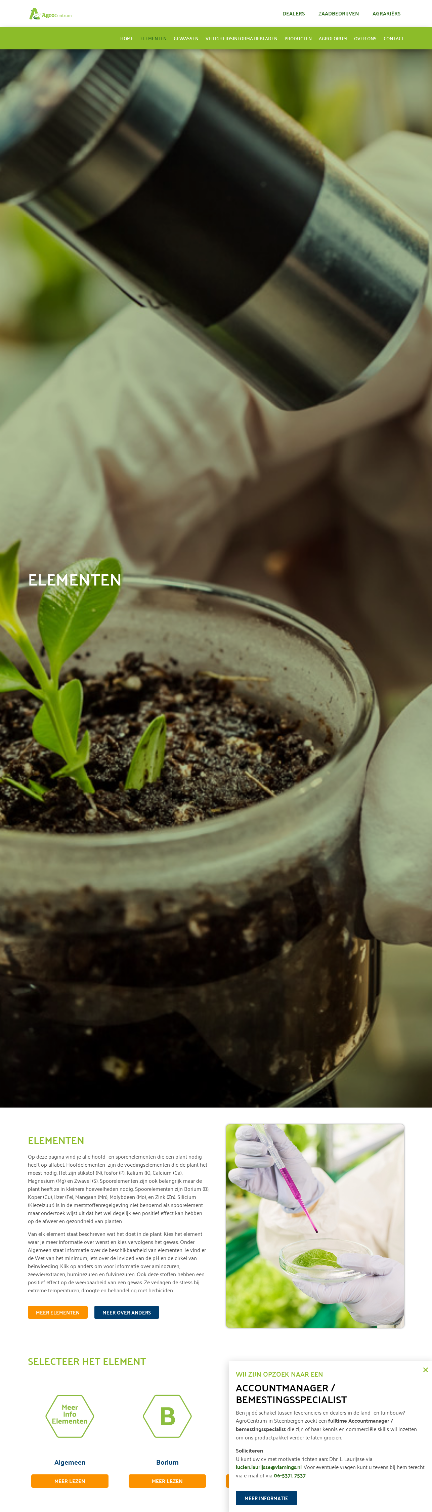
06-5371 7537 (290, 1475)
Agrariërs (387, 13)
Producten (298, 38)
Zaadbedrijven (338, 13)
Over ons (365, 38)
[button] (425, 1370)
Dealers (294, 13)
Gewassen (186, 38)
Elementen (153, 38)
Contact (394, 38)
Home (126, 38)
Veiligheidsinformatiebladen (241, 38)
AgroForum (333, 38)
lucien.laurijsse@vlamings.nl (269, 1467)
